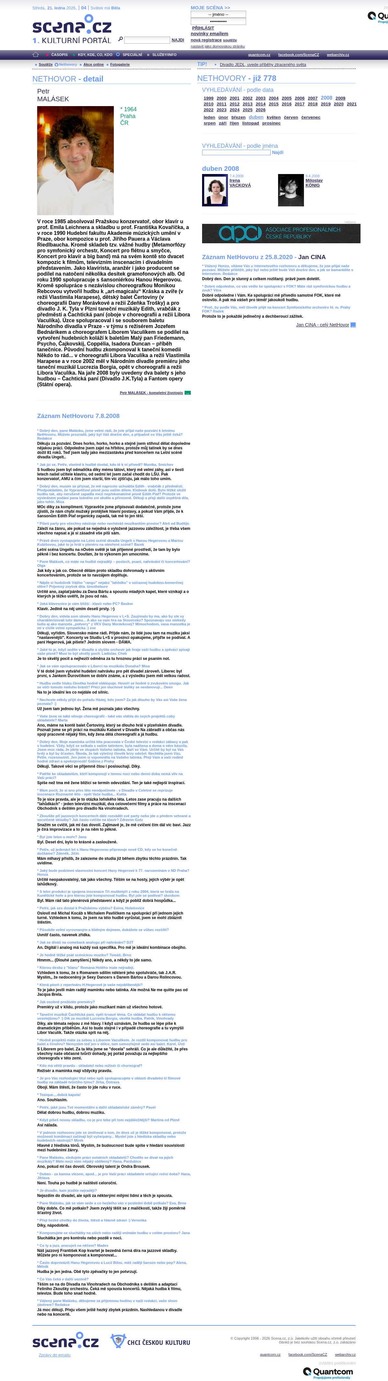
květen (274, 117)
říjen (234, 123)
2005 (287, 98)
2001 (235, 98)
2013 (248, 104)
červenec (310, 117)
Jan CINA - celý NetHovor (322, 324)
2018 (313, 104)
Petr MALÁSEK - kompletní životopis (151, 393)
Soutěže (46, 64)
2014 (260, 104)
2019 (325, 104)
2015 (273, 104)
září (222, 123)
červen (291, 117)
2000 (221, 98)
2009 (340, 98)
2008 (326, 98)
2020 (339, 104)
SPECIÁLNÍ (132, 55)
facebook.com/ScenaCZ (298, 55)
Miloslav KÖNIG (314, 183)
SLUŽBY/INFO (164, 55)
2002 (248, 98)
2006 (300, 98)
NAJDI (178, 40)
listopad (250, 123)
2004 (273, 98)
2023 (221, 109)
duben (256, 117)
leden (209, 117)
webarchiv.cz (338, 55)
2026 (260, 109)
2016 (287, 104)
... (187, 393)
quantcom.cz (259, 55)
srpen (210, 123)
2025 (248, 109)
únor (223, 117)
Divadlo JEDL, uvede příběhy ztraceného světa (263, 64)
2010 (208, 104)
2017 (300, 104)
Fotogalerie (120, 64)
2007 (313, 98)
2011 (221, 104)
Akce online (93, 64)
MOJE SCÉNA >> (210, 7)
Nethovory (68, 64)
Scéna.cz (43, 16)
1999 (208, 98)
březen (239, 117)
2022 (208, 109)
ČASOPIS (59, 55)
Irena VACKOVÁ (240, 183)
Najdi (277, 152)
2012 (235, 104)
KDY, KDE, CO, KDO (95, 55)
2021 (352, 104)
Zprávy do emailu (54, 1355)
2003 (260, 98)
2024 (235, 109)
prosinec (271, 123)
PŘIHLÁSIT (203, 28)
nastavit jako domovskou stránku (218, 46)
